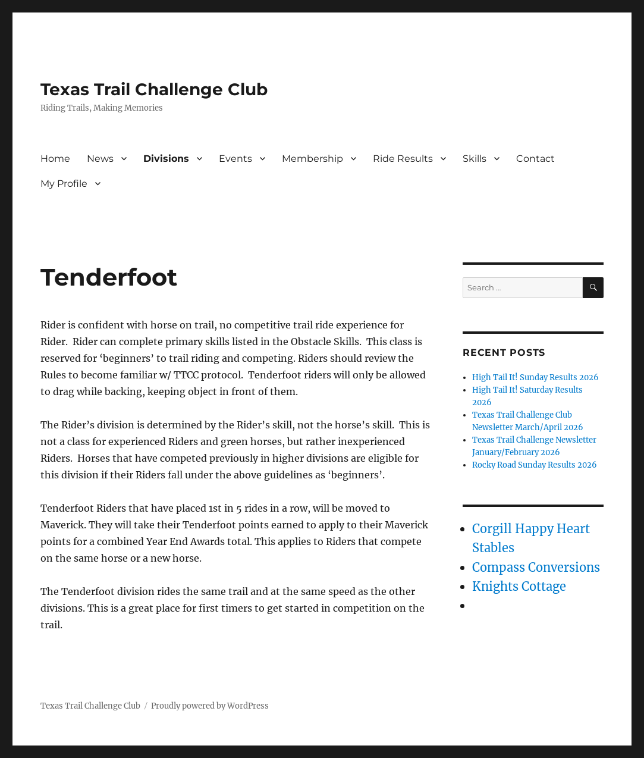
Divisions (166, 158)
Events (235, 158)
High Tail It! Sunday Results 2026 (535, 377)
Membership (312, 158)
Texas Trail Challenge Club (154, 89)
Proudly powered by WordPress (210, 706)
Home (55, 158)
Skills (474, 158)
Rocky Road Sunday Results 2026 (534, 465)
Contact (535, 158)
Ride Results (403, 158)
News (100, 158)
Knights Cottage (519, 586)
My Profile (63, 183)
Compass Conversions (536, 567)
